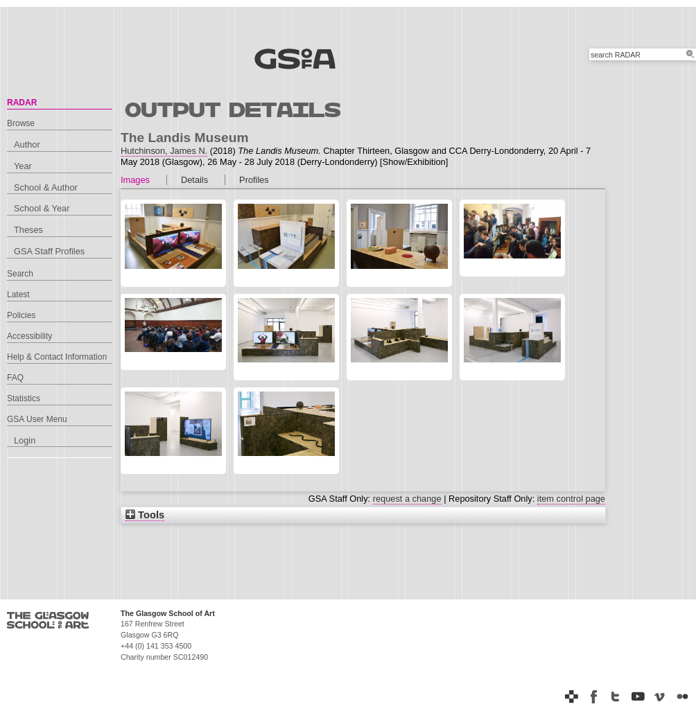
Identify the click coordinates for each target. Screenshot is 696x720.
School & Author (46, 187)
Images (135, 180)
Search (20, 274)
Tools (144, 514)
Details (194, 180)
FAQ (15, 378)
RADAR (22, 102)
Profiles (254, 180)
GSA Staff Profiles (49, 251)
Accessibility (29, 336)
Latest (18, 294)
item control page (571, 498)
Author (27, 144)
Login (24, 440)
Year (23, 166)
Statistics (23, 398)
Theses (28, 230)
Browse (21, 123)
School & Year (41, 208)
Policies (21, 315)
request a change (407, 498)
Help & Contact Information (57, 357)
